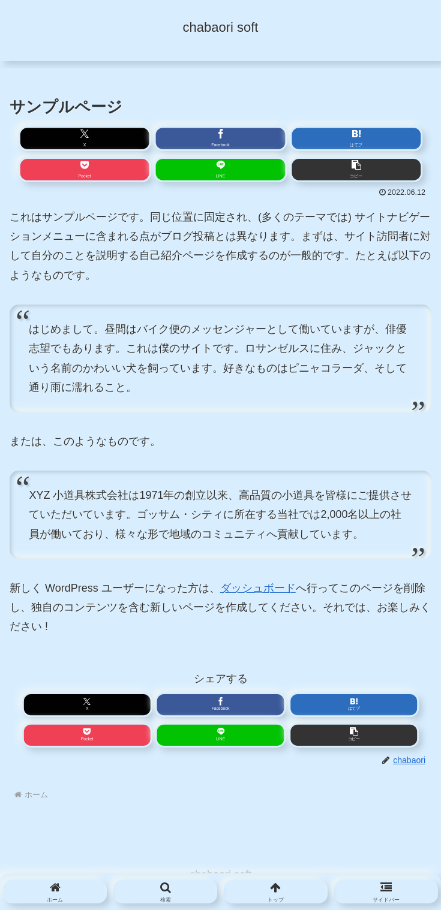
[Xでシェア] (85, 139)
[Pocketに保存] (85, 169)
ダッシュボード (258, 588)
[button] (356, 169)
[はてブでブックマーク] (356, 139)
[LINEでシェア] (220, 169)
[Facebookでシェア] (220, 139)
